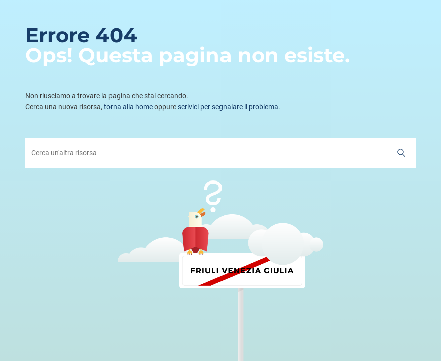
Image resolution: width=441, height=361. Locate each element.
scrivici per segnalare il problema (228, 107)
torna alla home (128, 107)
